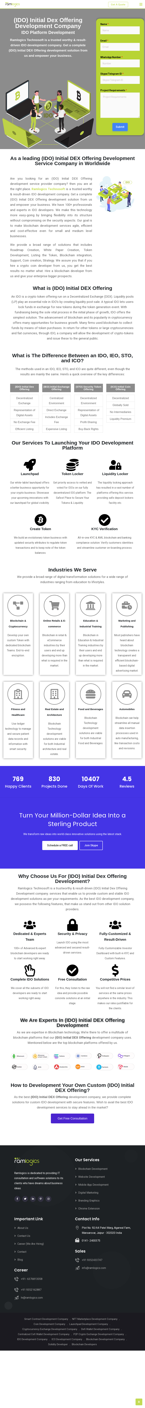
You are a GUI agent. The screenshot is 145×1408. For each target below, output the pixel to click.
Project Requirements (113, 90)
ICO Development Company (67, 1339)
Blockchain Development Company (105, 1339)
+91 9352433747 (92, 1260)
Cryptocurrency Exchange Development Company (49, 1329)
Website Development (91, 1176)
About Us (22, 1228)
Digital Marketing (88, 1192)
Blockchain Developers (84, 1344)
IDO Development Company (32, 1339)
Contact (21, 1251)
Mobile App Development (93, 1184)
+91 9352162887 (31, 1289)
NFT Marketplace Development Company (94, 1319)
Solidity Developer (58, 1344)
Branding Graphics (89, 1200)
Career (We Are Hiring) (30, 1243)
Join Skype (91, 845)
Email (104, 40)
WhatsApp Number (111, 57)
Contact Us (23, 1235)
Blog (20, 1259)
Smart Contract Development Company (46, 1319)
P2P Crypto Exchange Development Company (99, 1334)
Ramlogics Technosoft (48, 189)
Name (104, 24)
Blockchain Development (92, 1168)
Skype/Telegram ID (112, 73)
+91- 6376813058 (31, 1279)
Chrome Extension (89, 1208)
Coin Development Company (49, 1324)
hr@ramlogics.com (32, 1297)
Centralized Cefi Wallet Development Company (43, 1334)
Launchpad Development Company (88, 1324)
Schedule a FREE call (60, 845)
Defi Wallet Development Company (100, 1329)
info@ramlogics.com (94, 1268)
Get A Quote (118, 4)
